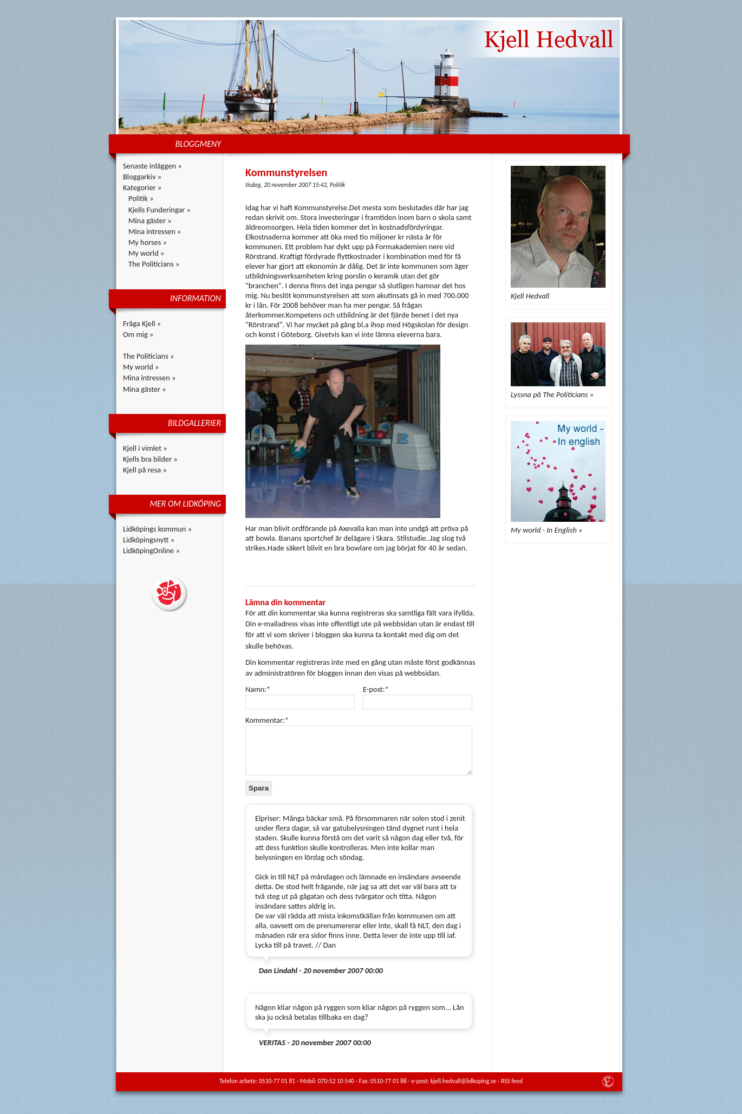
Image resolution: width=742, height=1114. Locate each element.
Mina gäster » (150, 220)
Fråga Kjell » (142, 323)
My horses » (147, 242)
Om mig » (138, 334)
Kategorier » (142, 187)
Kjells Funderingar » (159, 210)
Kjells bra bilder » (150, 459)
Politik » (141, 198)
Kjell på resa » (145, 470)
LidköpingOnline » (151, 550)
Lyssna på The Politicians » (552, 394)
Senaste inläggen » (152, 166)
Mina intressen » (154, 231)
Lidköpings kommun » (157, 529)
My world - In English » (546, 530)
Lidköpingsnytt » (148, 540)
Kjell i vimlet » (145, 448)
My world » (146, 253)
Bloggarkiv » (142, 177)
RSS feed (512, 1081)
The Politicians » (153, 264)
